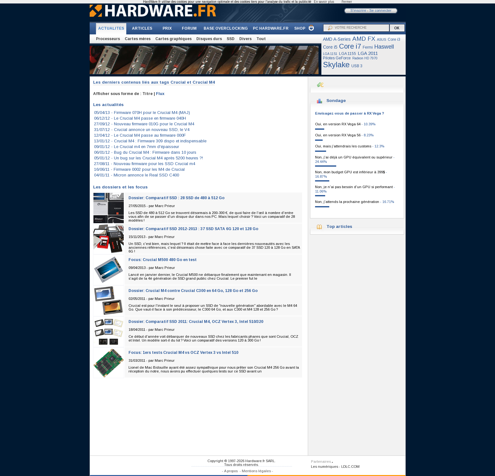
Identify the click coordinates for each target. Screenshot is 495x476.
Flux (160, 94)
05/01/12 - (148, 158)
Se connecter (380, 10)
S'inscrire (358, 10)
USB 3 (356, 66)
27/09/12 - (144, 124)
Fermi (368, 47)
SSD (231, 39)
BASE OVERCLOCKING (226, 28)
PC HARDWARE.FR (271, 28)
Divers (245, 39)
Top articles (339, 226)
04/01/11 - (136, 175)
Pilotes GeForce (337, 58)
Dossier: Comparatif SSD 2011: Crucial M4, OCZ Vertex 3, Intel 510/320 (195, 321)
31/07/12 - (141, 129)
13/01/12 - (150, 141)
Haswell (384, 47)
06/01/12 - (145, 152)
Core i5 (330, 47)
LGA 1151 (330, 54)
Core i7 (350, 46)
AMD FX (363, 38)
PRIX (167, 28)
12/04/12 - (140, 135)
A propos (231, 471)
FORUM (189, 28)
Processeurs (108, 39)
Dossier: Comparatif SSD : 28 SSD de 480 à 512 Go (176, 198)
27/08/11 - (144, 163)
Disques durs (209, 39)
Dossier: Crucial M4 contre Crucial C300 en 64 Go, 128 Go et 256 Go (193, 291)
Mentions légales (256, 471)
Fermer (347, 1)
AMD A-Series (337, 39)
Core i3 (394, 39)
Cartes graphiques (173, 39)
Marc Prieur (165, 206)
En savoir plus (324, 1)
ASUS (381, 39)
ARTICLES (142, 28)
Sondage (336, 100)
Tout (261, 39)
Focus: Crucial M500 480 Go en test (162, 260)
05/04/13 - (142, 112)
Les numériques (324, 466)
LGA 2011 (368, 53)
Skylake (336, 64)
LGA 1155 (347, 53)
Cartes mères (138, 39)
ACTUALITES (111, 28)
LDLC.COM (350, 466)
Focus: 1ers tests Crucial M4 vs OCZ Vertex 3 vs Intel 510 (183, 352)
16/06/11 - (139, 169)
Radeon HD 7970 (365, 58)
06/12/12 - (140, 118)
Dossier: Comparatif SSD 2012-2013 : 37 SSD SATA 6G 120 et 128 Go (193, 229)
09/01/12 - (136, 146)
